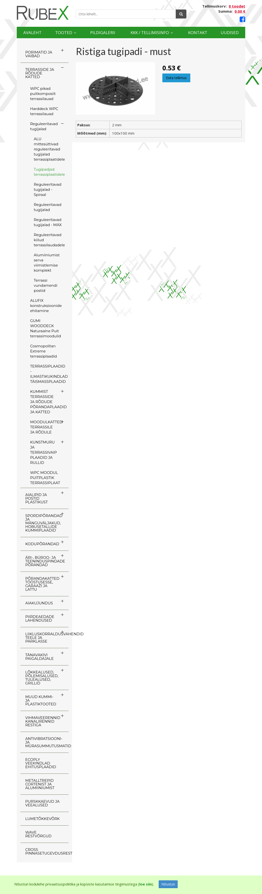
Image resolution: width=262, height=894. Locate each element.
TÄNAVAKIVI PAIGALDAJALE (39, 657)
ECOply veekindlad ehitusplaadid (40, 763)
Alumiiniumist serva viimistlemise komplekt (47, 263)
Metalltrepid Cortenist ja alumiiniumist (39, 784)
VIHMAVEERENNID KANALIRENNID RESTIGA (42, 721)
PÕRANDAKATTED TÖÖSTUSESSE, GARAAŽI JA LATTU (42, 584)
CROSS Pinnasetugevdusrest (47, 851)
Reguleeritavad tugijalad (44, 126)
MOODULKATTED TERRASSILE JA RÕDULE (46, 427)
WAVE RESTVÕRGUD (38, 834)
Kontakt (197, 32)
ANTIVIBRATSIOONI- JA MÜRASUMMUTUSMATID (47, 742)
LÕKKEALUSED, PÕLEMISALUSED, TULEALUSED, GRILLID (41, 677)
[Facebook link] (242, 19)
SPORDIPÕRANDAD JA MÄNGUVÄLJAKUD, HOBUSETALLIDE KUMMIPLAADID (43, 523)
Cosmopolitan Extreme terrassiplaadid (43, 351)
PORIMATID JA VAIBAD (38, 54)
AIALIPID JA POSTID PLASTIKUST (36, 498)
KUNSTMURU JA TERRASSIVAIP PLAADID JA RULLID (43, 452)
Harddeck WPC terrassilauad (44, 111)
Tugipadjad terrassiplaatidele (49, 172)
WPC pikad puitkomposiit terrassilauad (43, 93)
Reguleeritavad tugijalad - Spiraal (47, 189)
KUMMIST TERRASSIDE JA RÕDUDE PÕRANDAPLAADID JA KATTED (48, 401)
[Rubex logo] (43, 13)
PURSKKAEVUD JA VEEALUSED (42, 803)
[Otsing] (181, 13)
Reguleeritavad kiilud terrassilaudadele (49, 239)
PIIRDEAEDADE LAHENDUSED (39, 618)
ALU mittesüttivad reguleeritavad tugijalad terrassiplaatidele (49, 149)
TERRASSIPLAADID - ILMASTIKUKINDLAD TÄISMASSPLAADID (49, 374)
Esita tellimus (176, 77)
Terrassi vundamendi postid (45, 285)
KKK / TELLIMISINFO (150, 32)
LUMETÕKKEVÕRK (42, 818)
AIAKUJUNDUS (39, 603)
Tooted (63, 32)
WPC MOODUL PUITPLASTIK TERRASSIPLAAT (45, 477)
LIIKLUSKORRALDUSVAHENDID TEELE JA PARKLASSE (47, 638)
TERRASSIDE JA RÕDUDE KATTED (39, 73)
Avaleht (32, 32)
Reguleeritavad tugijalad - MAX (48, 222)
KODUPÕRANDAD (42, 544)
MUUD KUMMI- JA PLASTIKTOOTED (40, 700)
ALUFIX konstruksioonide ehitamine (46, 305)
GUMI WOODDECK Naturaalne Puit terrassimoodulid (45, 328)
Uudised (230, 32)
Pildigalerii (102, 32)
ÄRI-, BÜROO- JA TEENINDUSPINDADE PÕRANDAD (45, 561)
